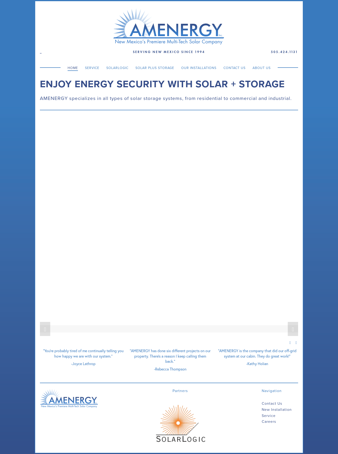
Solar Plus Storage (154, 67)
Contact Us (234, 67)
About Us (262, 67)
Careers (269, 421)
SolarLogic (117, 67)
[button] (45, 329)
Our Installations (198, 67)
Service (92, 67)
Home (73, 67)
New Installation (277, 409)
